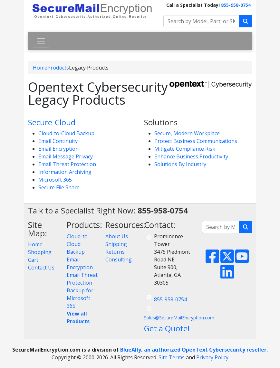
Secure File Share (59, 187)
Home (40, 67)
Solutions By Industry (180, 164)
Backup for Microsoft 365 (80, 298)
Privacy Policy (212, 357)
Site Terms (172, 357)
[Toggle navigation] (41, 41)
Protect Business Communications (195, 141)
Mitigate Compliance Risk (184, 148)
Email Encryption (58, 148)
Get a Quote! (167, 328)
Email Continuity (58, 141)
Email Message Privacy (65, 156)
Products (58, 67)
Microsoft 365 (55, 179)
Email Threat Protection (67, 164)
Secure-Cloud (51, 122)
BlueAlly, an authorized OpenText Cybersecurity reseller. (194, 349)
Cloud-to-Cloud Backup (66, 133)
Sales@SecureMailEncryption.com (179, 318)
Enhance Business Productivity (191, 156)
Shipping (116, 244)
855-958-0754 (236, 5)
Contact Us (41, 267)
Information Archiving (65, 171)
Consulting (118, 259)
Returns (115, 251)
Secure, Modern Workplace (187, 133)
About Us (116, 236)
